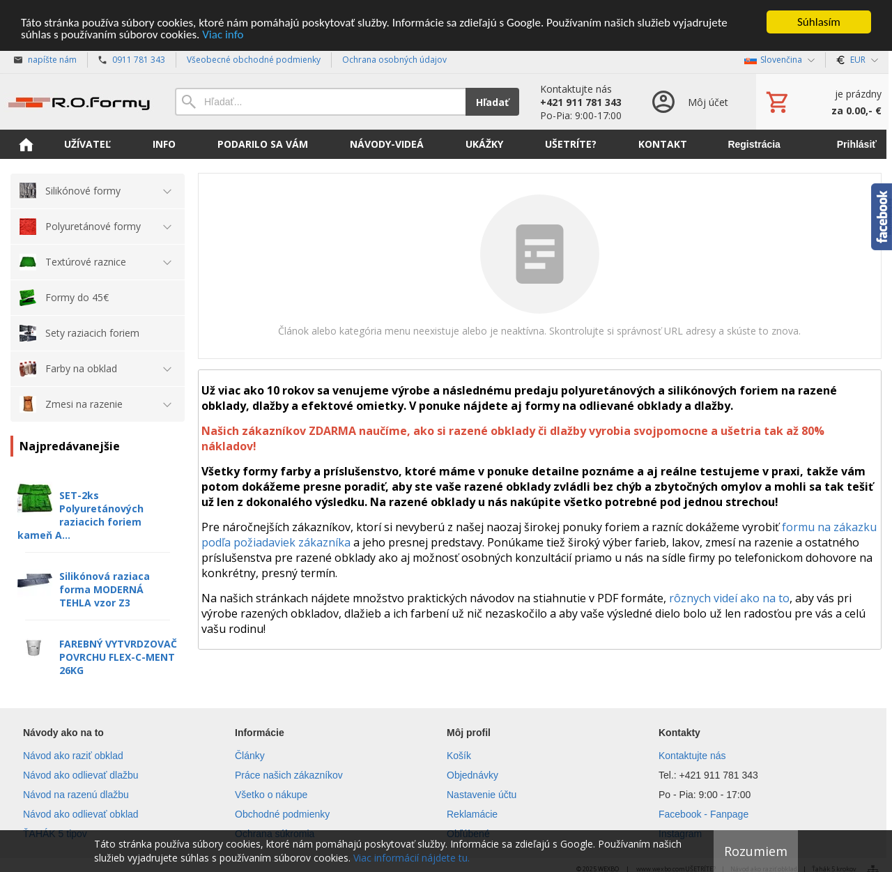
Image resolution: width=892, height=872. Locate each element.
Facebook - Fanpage (703, 814)
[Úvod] (78, 102)
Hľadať (492, 101)
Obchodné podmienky (282, 814)
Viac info (222, 33)
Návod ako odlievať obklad (81, 814)
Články (250, 755)
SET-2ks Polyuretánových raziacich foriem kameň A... (80, 515)
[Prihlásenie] (689, 102)
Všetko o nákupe (271, 794)
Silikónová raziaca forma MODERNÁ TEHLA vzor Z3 (104, 589)
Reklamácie (472, 814)
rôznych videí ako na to (729, 598)
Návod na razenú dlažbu (76, 794)
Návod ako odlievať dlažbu (81, 775)
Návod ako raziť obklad (73, 755)
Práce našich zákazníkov (289, 775)
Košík (459, 755)
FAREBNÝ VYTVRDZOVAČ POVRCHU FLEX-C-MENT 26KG (118, 657)
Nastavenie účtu (481, 794)
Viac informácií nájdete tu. (411, 857)
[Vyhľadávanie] (320, 102)
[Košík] (822, 102)
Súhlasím (818, 22)
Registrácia (754, 144)
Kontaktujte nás (692, 755)
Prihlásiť (857, 144)
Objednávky (472, 775)
